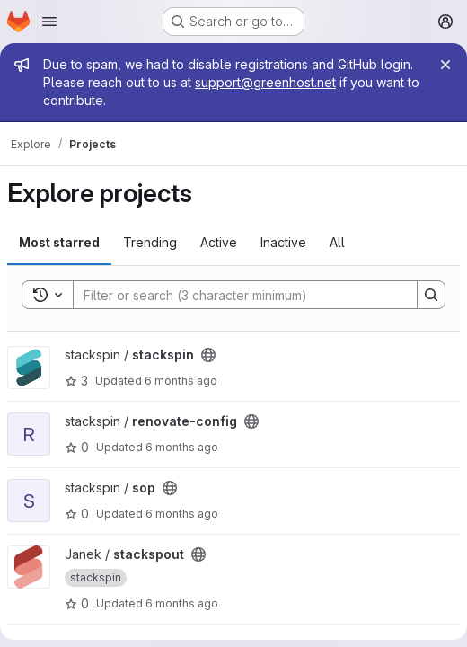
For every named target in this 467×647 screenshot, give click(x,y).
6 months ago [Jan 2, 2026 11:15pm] (181, 447)
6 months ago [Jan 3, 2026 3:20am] (181, 380)
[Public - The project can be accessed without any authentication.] (208, 355)
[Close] (445, 64)
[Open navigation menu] (49, 21)
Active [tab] (218, 242)
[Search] (236, 295)
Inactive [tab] (283, 242)
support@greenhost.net (265, 82)
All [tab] (337, 242)
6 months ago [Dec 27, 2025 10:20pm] (181, 603)
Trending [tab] (150, 242)
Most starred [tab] (59, 242)
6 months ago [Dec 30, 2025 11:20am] (181, 513)
